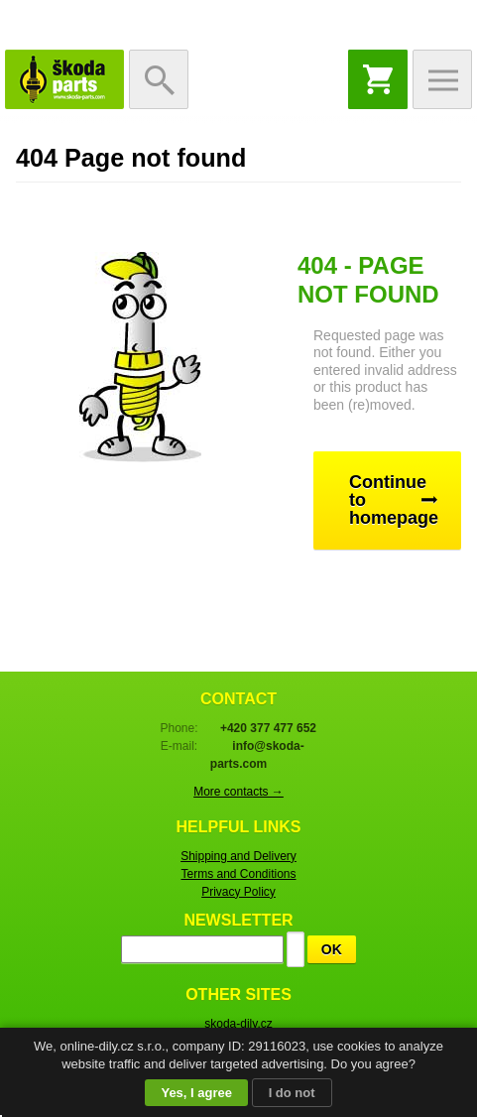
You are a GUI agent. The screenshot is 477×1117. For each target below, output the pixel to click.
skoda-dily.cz (238, 1024)
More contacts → (238, 792)
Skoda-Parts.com (64, 79)
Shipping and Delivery (238, 856)
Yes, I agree (196, 1092)
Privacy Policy (238, 892)
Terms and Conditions (238, 874)
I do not (292, 1092)
